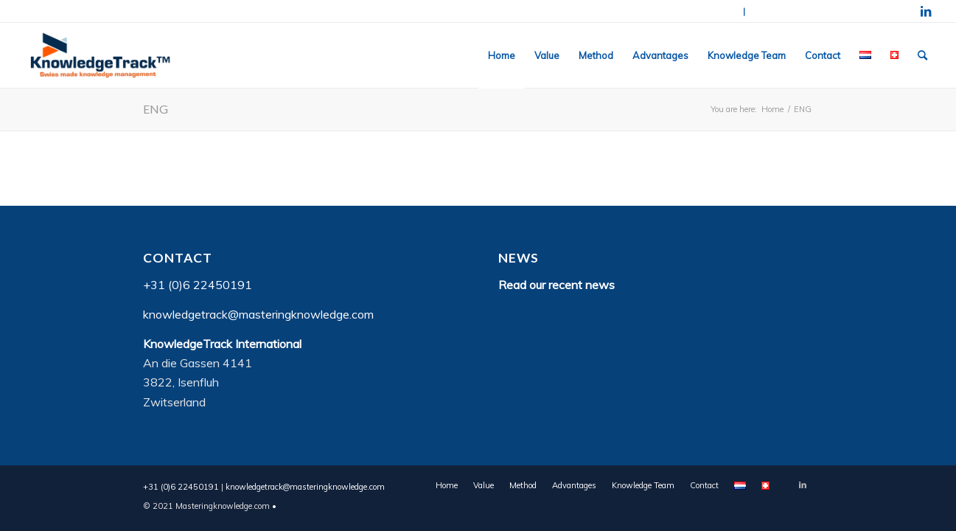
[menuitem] (501, 55)
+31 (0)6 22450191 (703, 11)
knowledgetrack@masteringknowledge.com (827, 11)
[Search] (922, 55)
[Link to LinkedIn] (926, 11)
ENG (155, 109)
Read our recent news (556, 284)
